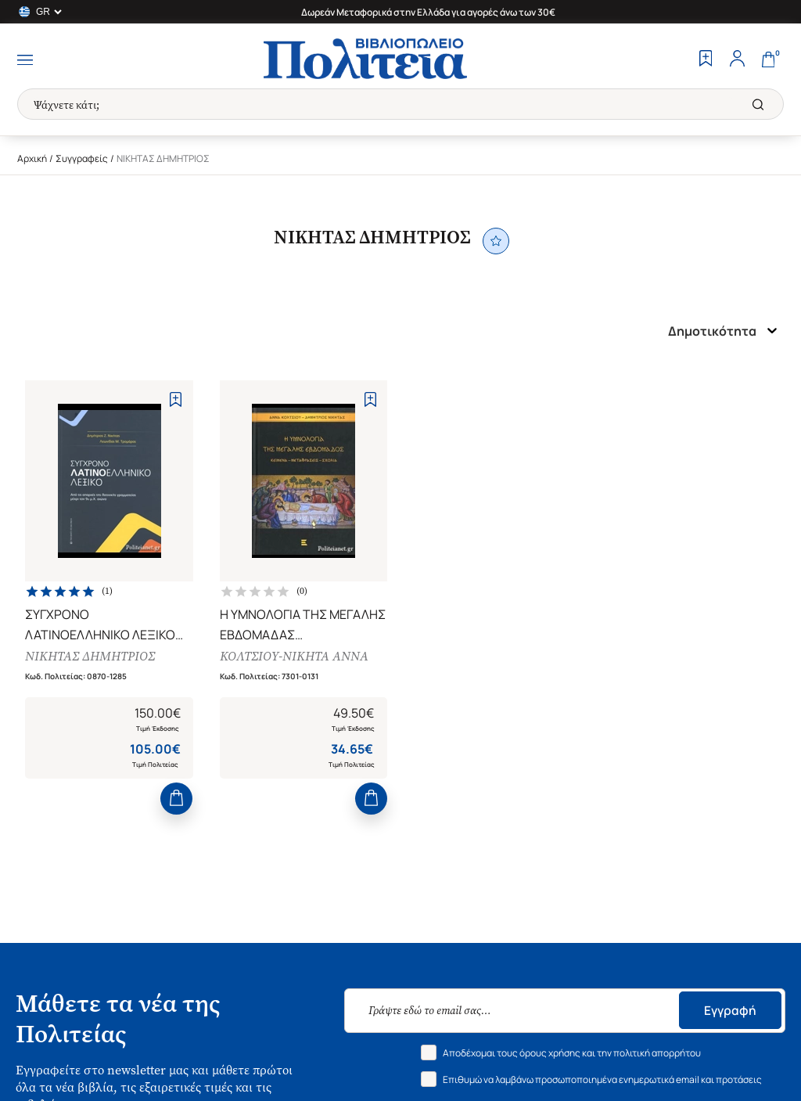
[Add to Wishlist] (175, 399)
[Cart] (768, 60)
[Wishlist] (705, 60)
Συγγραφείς (82, 158)
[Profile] (737, 60)
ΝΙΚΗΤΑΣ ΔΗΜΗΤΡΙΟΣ (92, 658)
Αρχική (32, 158)
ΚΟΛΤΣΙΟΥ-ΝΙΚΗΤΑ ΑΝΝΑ (295, 658)
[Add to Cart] (176, 805)
